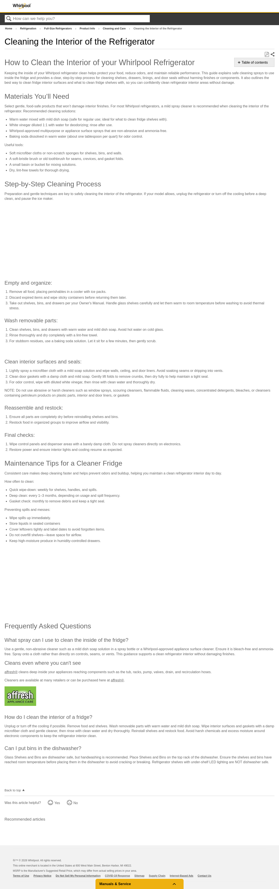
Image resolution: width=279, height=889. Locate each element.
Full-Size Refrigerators (58, 28)
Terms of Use (21, 875)
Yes (57, 803)
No (75, 803)
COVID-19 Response (117, 875)
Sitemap (139, 875)
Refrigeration (28, 28)
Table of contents (255, 62)
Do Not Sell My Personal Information (78, 875)
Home (9, 28)
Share (272, 54)
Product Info (88, 28)
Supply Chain (157, 875)
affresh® (11, 672)
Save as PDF (266, 54)
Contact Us (204, 875)
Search (9, 19)
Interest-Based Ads (181, 875)
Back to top (13, 790)
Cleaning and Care (114, 28)
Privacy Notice (43, 875)
